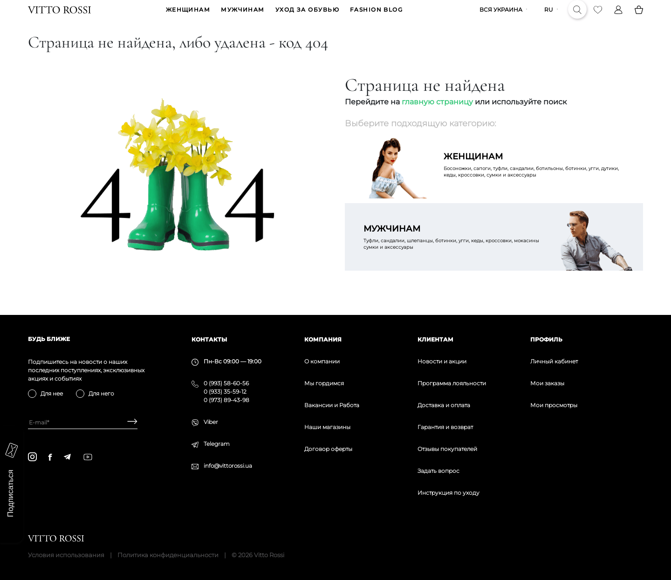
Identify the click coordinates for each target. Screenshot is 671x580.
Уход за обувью (307, 17)
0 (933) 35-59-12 (225, 391)
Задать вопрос (438, 470)
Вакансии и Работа (331, 405)
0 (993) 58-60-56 (226, 383)
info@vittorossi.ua (228, 465)
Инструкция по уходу (448, 492)
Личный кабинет (554, 361)
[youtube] (88, 457)
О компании (322, 361)
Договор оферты (328, 448)
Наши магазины (327, 426)
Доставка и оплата (444, 405)
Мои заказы (547, 383)
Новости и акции (442, 361)
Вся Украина (500, 17)
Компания (323, 339)
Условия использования (66, 555)
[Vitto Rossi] (59, 16)
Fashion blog (376, 17)
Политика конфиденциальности (168, 555)
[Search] (577, 17)
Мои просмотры (553, 405)
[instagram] (32, 456)
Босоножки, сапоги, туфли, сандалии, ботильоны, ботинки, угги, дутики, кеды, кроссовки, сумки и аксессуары (534, 178)
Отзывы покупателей (447, 448)
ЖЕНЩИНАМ (188, 17)
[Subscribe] (128, 422)
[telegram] (67, 457)
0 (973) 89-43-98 (226, 399)
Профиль (546, 339)
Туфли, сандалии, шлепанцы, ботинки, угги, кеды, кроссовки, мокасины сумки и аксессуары (453, 251)
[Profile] (618, 17)
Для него (101, 393)
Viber (211, 421)
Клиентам (435, 339)
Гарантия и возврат (445, 426)
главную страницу (437, 116)
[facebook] (50, 457)
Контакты (209, 339)
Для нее (52, 393)
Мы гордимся (324, 383)
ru (548, 17)
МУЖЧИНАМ (243, 17)
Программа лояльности (452, 383)
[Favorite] (598, 17)
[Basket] (639, 17)
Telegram (217, 443)
